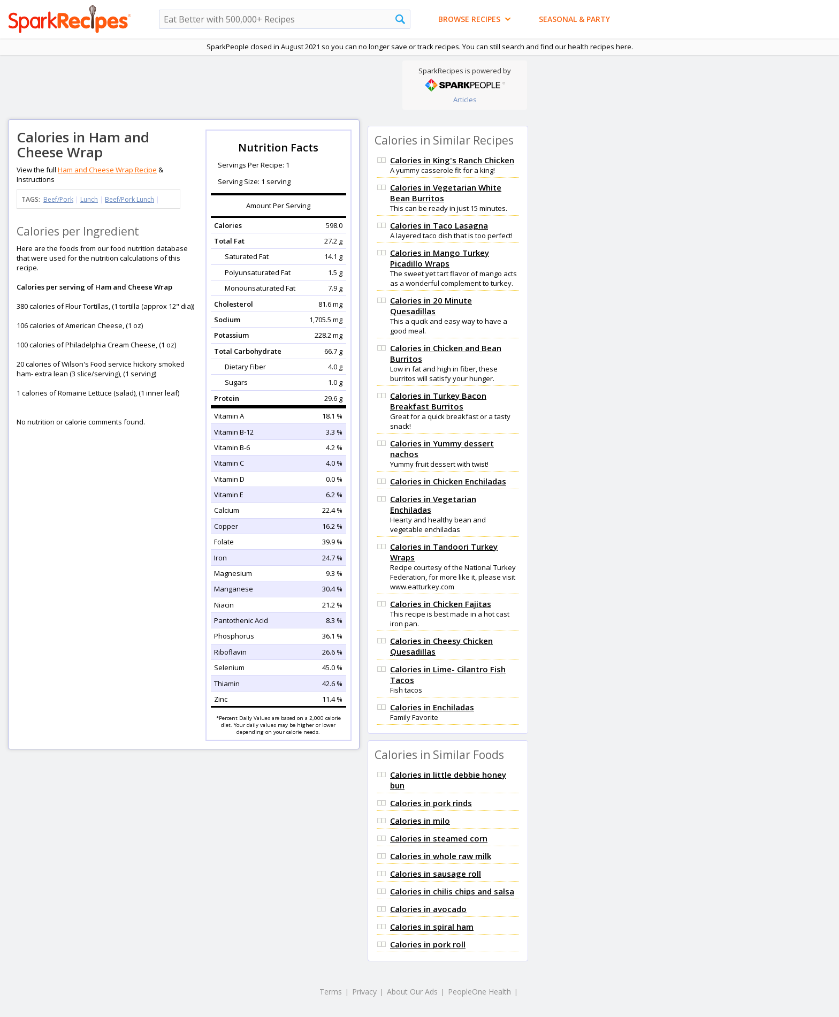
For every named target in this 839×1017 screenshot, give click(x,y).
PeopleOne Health (479, 991)
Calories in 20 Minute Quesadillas (431, 305)
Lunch (89, 199)
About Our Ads (412, 991)
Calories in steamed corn (438, 838)
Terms (330, 991)
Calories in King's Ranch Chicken (452, 160)
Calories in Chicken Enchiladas (448, 481)
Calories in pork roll (428, 944)
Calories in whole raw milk (440, 856)
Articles (465, 99)
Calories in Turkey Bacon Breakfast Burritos (438, 401)
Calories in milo (420, 820)
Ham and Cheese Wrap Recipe (107, 169)
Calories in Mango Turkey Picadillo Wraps (439, 258)
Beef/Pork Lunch (129, 199)
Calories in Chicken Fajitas (440, 603)
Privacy (364, 991)
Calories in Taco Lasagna (439, 225)
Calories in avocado (428, 909)
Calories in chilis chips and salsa (452, 891)
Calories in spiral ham (432, 926)
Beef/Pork (58, 199)
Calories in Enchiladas (432, 707)
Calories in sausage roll (435, 873)
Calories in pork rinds (431, 803)
